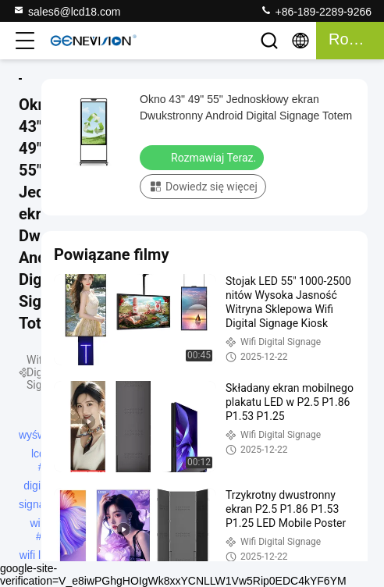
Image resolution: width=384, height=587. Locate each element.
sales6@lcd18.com (66, 11)
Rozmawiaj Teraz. (203, 157)
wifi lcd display (36, 556)
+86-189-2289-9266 (316, 11)
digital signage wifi (38, 487)
